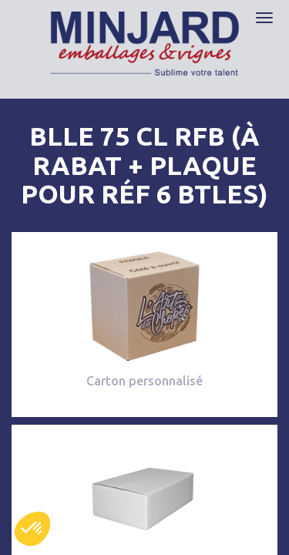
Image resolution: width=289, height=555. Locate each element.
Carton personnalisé (144, 381)
